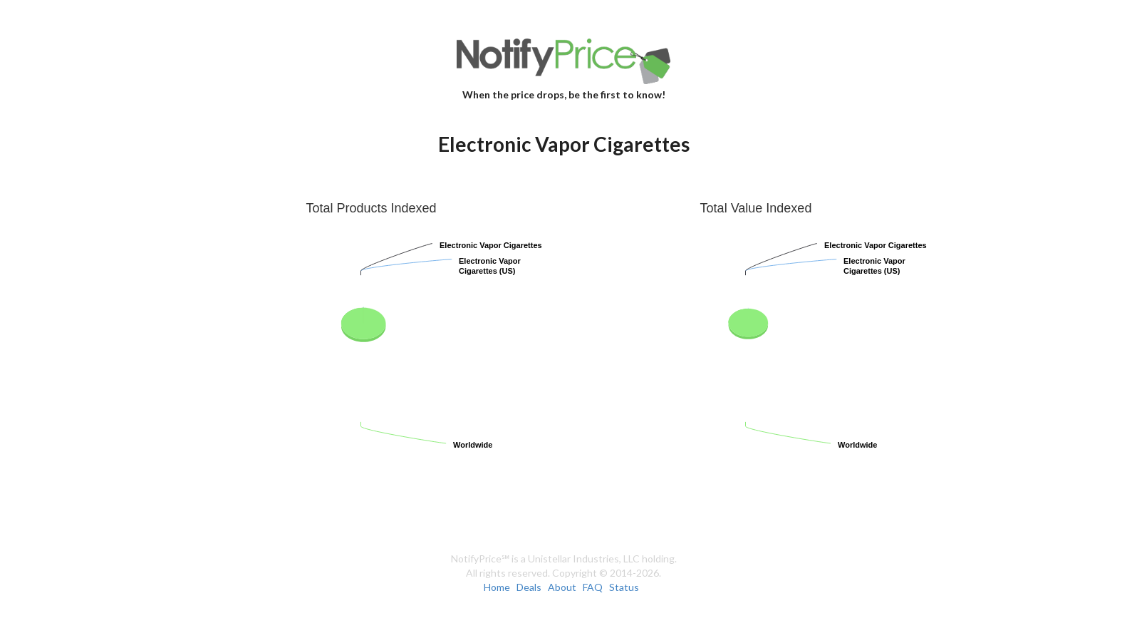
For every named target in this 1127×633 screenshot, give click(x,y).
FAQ (593, 587)
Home (497, 587)
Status (624, 587)
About (562, 587)
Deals (528, 587)
